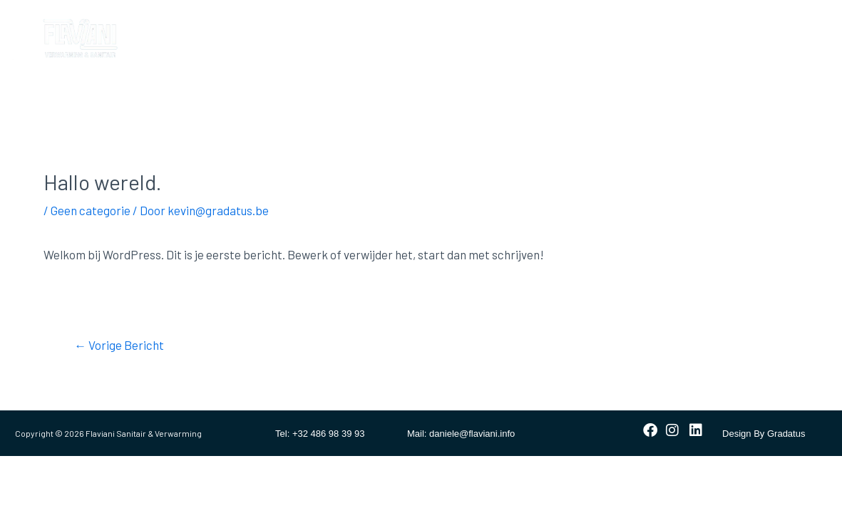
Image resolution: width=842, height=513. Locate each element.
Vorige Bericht (119, 345)
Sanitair (434, 23)
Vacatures (204, 55)
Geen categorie (90, 210)
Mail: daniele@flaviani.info (461, 433)
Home (193, 23)
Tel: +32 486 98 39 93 (319, 433)
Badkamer (264, 23)
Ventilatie (508, 23)
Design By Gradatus (763, 433)
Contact (584, 23)
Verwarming (352, 23)
